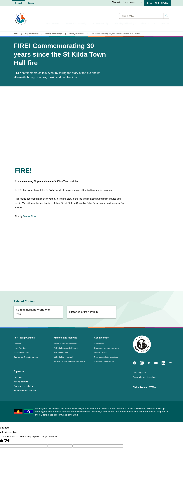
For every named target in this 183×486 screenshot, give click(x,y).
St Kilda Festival (61, 352)
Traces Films (29, 216)
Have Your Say (20, 348)
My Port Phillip (100, 352)
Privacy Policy (139, 372)
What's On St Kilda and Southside (69, 361)
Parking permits (21, 381)
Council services (53, 23)
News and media (21, 352)
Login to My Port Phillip (157, 3)
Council (18, 3)
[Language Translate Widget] (132, 2)
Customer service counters (106, 348)
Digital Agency (140, 387)
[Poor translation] (7, 441)
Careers (17, 343)
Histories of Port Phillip (83, 312)
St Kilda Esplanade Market (66, 348)
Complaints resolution (104, 361)
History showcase (76, 34)
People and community (77, 23)
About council (148, 23)
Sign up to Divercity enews (26, 357)
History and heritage (53, 34)
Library (31, 3)
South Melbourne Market (65, 343)
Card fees (18, 377)
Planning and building (126, 23)
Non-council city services (106, 357)
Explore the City (102, 23)
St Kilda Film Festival (63, 357)
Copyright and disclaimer (144, 377)
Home (16, 34)
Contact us (164, 23)
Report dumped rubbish (25, 390)
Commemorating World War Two (33, 312)
